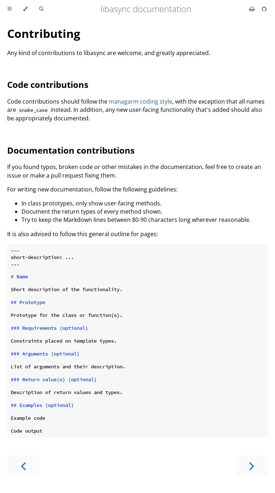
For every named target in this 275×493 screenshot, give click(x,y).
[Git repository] (264, 9)
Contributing (43, 33)
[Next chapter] (252, 465)
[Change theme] (25, 9)
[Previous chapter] (23, 465)
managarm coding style (140, 101)
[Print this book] (252, 9)
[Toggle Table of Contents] (9, 9)
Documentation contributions (71, 150)
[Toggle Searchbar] (41, 9)
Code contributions (47, 84)
